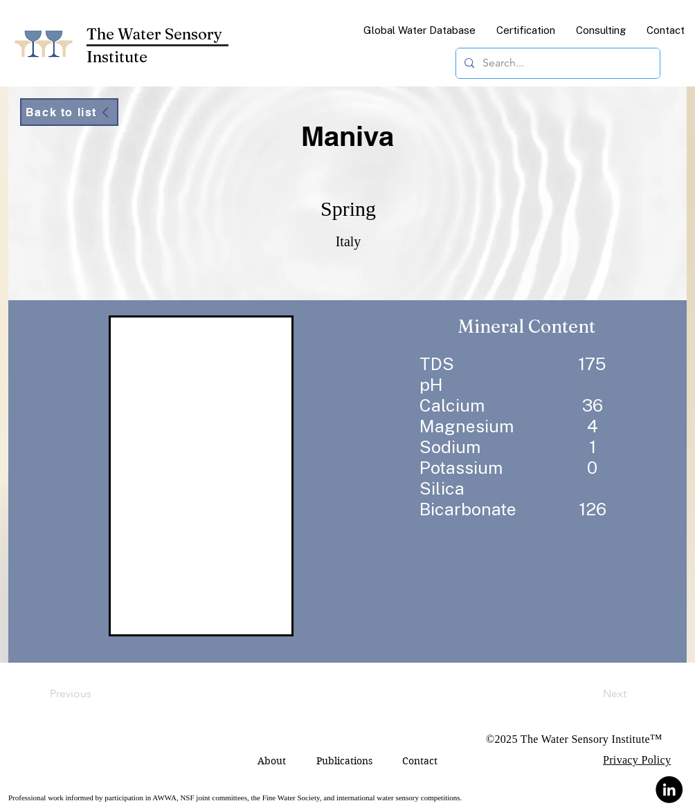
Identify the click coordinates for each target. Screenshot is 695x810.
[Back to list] (69, 112)
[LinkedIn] (669, 789)
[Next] (591, 694)
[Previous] (95, 694)
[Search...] (556, 63)
